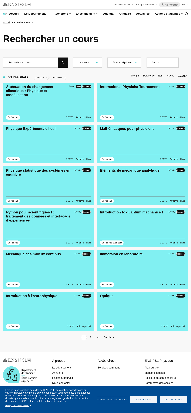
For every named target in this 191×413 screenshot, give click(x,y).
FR (183, 4)
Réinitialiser (57, 77)
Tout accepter (173, 400)
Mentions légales (155, 372)
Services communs (108, 367)
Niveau (170, 75)
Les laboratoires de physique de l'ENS (134, 4)
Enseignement (85, 13)
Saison (183, 76)
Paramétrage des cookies (112, 400)
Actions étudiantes (167, 13)
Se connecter (171, 5)
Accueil (14, 13)
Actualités (143, 13)
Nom (160, 75)
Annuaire (125, 13)
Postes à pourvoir (62, 377)
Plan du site (152, 367)
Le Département (35, 13)
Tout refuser (143, 400)
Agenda (108, 13)
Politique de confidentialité (17, 405)
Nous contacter (61, 382)
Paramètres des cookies (159, 382)
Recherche (61, 13)
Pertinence (149, 75)
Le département (61, 367)
